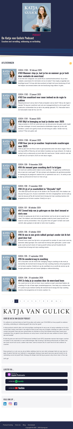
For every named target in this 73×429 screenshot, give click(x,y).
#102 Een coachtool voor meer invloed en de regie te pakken (42, 98)
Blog (24, 425)
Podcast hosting (8, 425)
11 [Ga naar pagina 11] (56, 301)
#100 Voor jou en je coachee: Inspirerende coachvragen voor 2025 (43, 144)
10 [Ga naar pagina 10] (51, 301)
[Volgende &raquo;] (60, 301)
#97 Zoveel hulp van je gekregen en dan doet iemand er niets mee (43, 212)
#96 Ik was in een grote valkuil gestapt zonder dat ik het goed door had (44, 236)
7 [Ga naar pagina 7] (39, 301)
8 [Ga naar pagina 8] (43, 301)
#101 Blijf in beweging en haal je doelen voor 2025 (41, 121)
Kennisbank (31, 425)
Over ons (18, 425)
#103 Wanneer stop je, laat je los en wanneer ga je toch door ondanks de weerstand (43, 74)
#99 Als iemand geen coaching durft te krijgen (39, 167)
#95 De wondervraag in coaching (33, 259)
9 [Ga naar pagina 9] (47, 301)
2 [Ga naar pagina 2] (20, 301)
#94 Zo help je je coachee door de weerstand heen (41, 280)
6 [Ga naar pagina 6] (35, 301)
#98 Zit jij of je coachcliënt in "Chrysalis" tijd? (39, 189)
